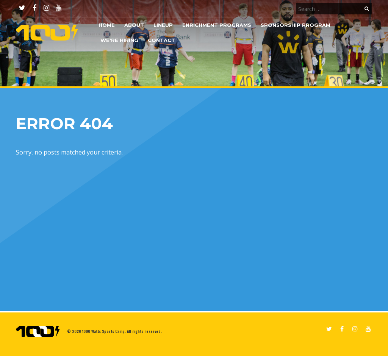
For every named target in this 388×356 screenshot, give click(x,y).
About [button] (134, 25)
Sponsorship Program (295, 25)
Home (107, 25)
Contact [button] (161, 40)
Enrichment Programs (216, 25)
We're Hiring (119, 40)
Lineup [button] (163, 25)
